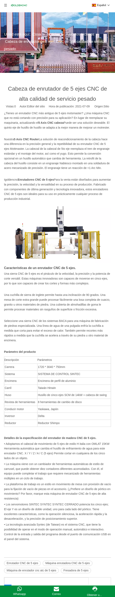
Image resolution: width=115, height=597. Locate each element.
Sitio (106, 106)
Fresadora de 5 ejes (76, 570)
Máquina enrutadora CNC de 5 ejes (67, 563)
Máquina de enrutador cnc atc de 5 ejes (31, 570)
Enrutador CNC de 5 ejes (22, 563)
